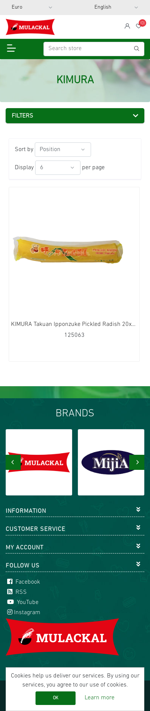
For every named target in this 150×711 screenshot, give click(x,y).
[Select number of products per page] (57, 168)
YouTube (22, 602)
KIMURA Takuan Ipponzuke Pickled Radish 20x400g (74, 324)
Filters (22, 116)
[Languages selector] (116, 7)
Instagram (23, 613)
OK (55, 698)
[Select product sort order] (63, 149)
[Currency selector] (32, 7)
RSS (16, 592)
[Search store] (93, 49)
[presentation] (13, 462)
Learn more (99, 698)
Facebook (23, 582)
